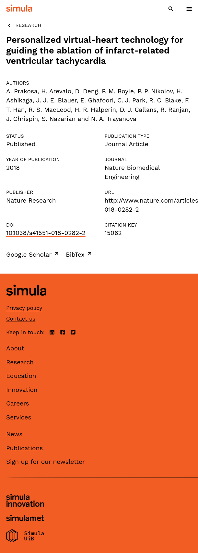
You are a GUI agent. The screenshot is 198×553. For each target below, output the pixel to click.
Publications (24, 448)
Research (23, 25)
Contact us (20, 318)
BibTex (79, 254)
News (14, 434)
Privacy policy (24, 308)
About (15, 348)
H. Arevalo (56, 91)
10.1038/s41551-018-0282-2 (46, 233)
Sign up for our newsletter (45, 461)
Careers (17, 403)
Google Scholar (33, 254)
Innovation (22, 390)
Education (21, 376)
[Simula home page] (26, 300)
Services (18, 417)
